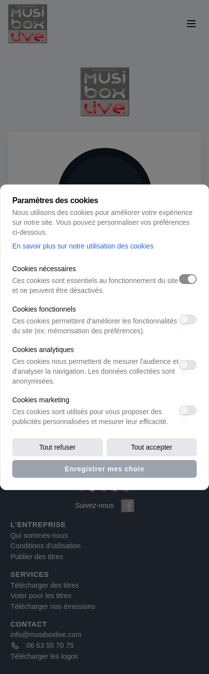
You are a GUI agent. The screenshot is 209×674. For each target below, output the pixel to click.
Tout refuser (57, 447)
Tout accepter (151, 447)
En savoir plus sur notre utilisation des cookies (82, 246)
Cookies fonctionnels (44, 309)
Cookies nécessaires (44, 269)
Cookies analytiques (43, 350)
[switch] (188, 279)
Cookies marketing (40, 400)
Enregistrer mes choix (105, 469)
